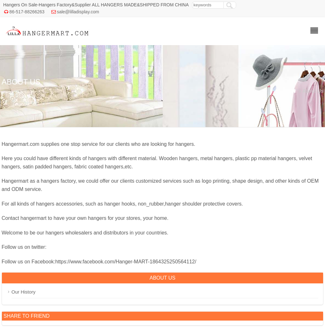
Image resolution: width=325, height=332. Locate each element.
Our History (23, 292)
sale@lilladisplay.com (78, 11)
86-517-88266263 (27, 11)
